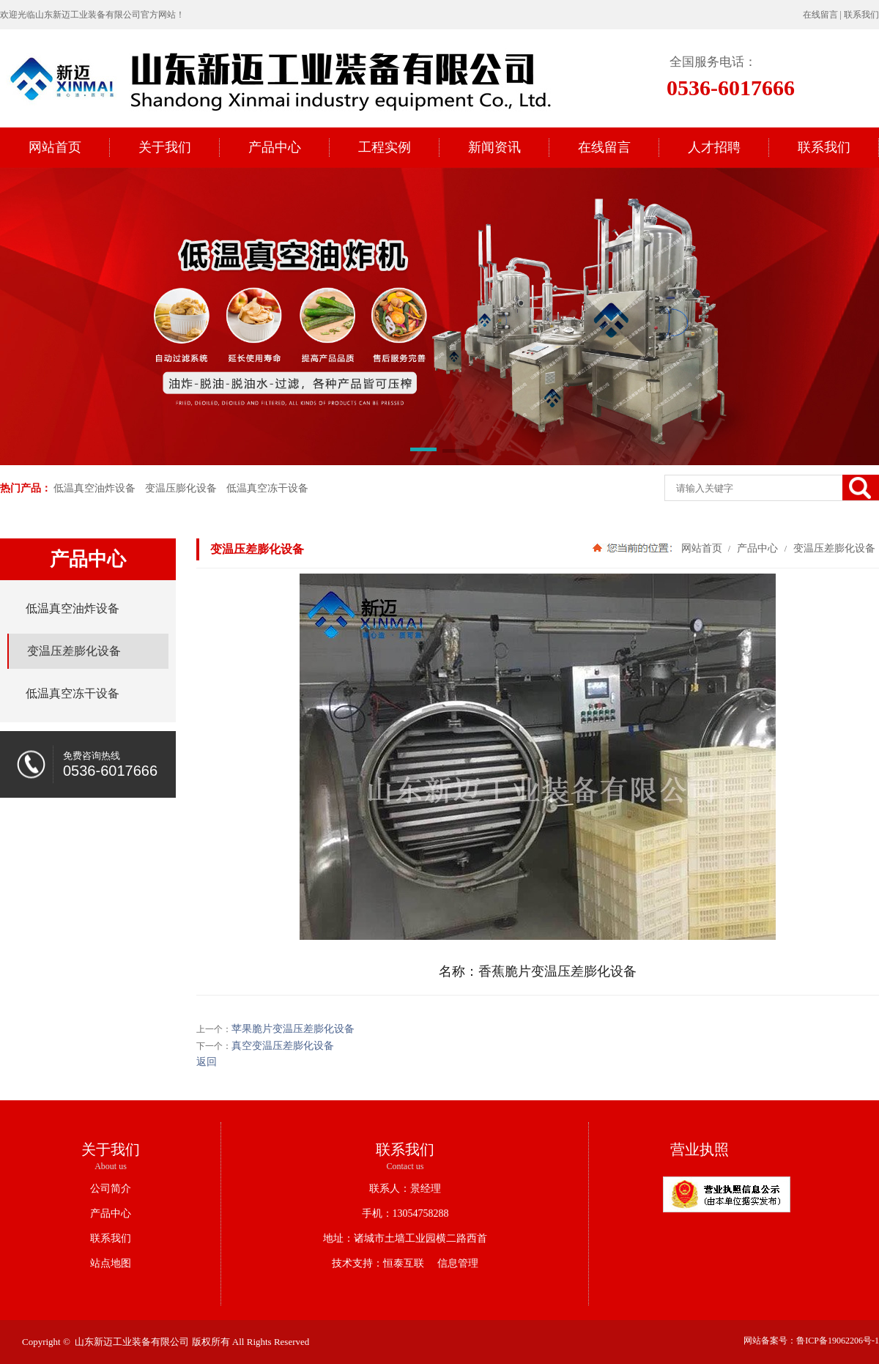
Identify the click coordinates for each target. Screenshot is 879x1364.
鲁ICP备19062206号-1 (837, 1340)
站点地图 (110, 1263)
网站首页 (701, 548)
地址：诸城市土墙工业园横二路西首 (405, 1238)
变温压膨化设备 (181, 488)
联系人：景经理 (405, 1188)
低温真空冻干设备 (267, 488)
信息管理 (452, 1263)
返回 (206, 1061)
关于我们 (110, 1149)
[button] (423, 452)
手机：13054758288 (405, 1213)
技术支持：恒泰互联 (378, 1263)
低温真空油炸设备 (94, 488)
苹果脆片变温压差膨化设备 (293, 1028)
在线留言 (820, 15)
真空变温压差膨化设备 (282, 1045)
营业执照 (699, 1149)
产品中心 (757, 548)
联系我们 (861, 15)
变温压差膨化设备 (832, 548)
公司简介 (110, 1188)
